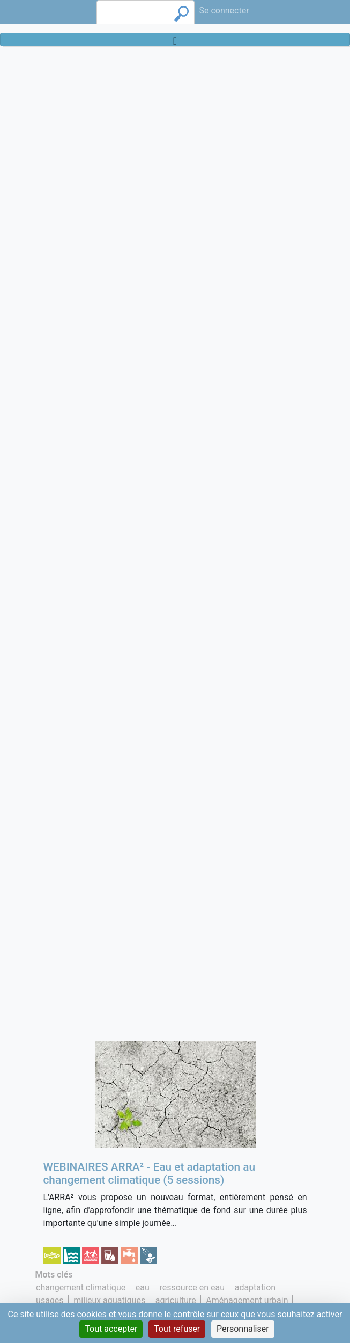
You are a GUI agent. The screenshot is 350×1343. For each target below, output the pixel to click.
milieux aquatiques (109, 1300)
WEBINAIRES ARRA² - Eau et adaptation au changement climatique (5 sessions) (149, 1173)
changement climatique (80, 1287)
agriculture (175, 1300)
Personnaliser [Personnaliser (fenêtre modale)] (243, 1329)
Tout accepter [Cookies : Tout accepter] (111, 1329)
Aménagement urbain (247, 1300)
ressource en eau (192, 1287)
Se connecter (224, 10)
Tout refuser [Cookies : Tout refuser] (177, 1329)
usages (50, 1300)
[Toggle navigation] (175, 39)
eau (143, 1287)
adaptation (255, 1287)
